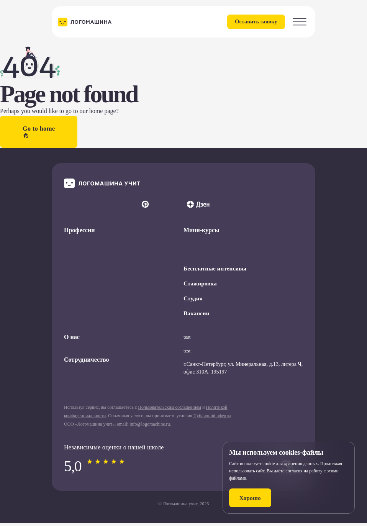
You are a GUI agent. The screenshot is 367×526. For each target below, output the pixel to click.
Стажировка (201, 285)
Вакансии (197, 316)
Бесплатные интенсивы (216, 270)
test (187, 340)
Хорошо (252, 497)
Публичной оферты (212, 418)
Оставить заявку (250, 21)
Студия (193, 301)
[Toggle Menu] (299, 21)
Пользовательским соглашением (169, 410)
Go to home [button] (39, 132)
